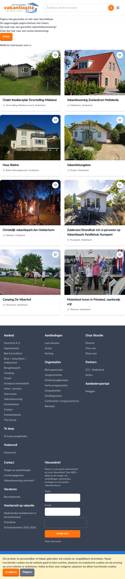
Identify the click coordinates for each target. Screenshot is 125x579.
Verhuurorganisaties (56, 385)
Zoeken (6, 36)
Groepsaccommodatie (16, 383)
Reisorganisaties (54, 370)
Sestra (89, 375)
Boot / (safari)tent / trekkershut (15, 360)
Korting (49, 353)
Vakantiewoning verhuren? (19, 480)
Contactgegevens (14, 475)
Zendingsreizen (53, 396)
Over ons (90, 348)
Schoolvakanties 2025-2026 (20, 527)
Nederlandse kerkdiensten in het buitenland (20, 515)
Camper (8, 409)
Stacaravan (10, 394)
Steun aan (91, 353)
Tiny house (10, 420)
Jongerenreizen (53, 375)
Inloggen (90, 391)
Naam (48, 491)
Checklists (10, 522)
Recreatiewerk (12, 497)
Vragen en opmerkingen (17, 470)
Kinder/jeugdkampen (57, 380)
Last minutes (52, 343)
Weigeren (27, 572)
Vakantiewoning (13, 399)
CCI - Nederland (94, 370)
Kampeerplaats (12, 414)
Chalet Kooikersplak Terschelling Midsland (29, 100)
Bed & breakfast (13, 353)
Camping (9, 373)
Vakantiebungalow (79, 165)
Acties (48, 348)
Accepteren (11, 572)
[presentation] (65, 523)
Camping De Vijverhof (17, 299)
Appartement (11, 348)
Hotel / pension (13, 388)
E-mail (48, 505)
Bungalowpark (12, 368)
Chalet (7, 378)
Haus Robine (11, 165)
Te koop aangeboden (15, 436)
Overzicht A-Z (12, 343)
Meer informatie (53, 541)
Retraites (50, 406)
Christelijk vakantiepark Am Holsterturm (28, 230)
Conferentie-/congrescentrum (62, 401)
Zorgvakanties (53, 390)
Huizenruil (10, 452)
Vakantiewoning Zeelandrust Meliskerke (93, 100)
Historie (90, 343)
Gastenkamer (11, 404)
